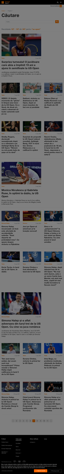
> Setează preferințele (7, 470)
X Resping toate (55, 471)
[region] (32, 468)
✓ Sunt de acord (40, 470)
